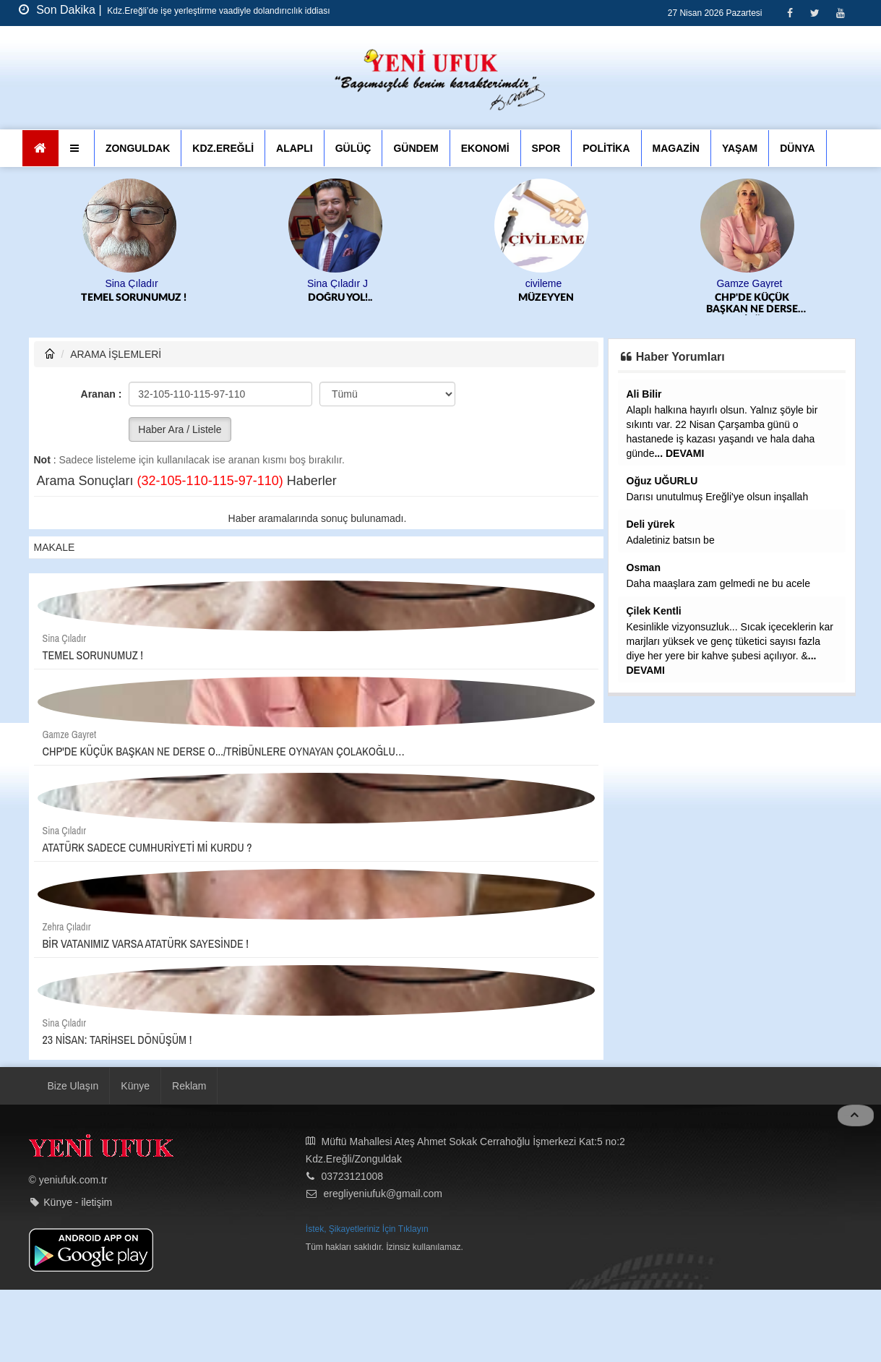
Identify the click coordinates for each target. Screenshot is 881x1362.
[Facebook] (789, 12)
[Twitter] (815, 12)
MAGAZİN (676, 148)
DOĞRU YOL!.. (340, 298)
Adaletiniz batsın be (671, 540)
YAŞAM (739, 148)
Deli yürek (651, 524)
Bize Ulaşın (73, 1086)
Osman (644, 567)
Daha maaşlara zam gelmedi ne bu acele (718, 583)
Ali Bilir (644, 394)
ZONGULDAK (138, 148)
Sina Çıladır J (337, 283)
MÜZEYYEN (546, 298)
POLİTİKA (606, 148)
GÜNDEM (415, 148)
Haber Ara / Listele (179, 429)
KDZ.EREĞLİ (223, 148)
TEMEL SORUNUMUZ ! (133, 298)
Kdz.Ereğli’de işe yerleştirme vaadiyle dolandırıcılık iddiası (217, 11)
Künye (135, 1086)
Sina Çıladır (131, 283)
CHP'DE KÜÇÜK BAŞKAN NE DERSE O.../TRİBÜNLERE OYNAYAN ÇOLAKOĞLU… (752, 304)
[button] (76, 148)
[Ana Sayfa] (40, 148)
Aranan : (101, 394)
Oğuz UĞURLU (662, 481)
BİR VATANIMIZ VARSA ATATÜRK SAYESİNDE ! (146, 943)
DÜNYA (797, 148)
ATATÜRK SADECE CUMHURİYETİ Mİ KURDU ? (147, 847)
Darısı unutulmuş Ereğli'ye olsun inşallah (718, 496)
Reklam (189, 1086)
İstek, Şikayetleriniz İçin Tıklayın (367, 1229)
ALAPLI (294, 148)
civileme (543, 283)
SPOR (546, 148)
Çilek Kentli (654, 611)
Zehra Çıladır (67, 926)
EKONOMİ (485, 148)
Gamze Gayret (749, 283)
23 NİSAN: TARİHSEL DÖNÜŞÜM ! (117, 1040)
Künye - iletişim (77, 1202)
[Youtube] (840, 12)
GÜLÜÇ (353, 148)
